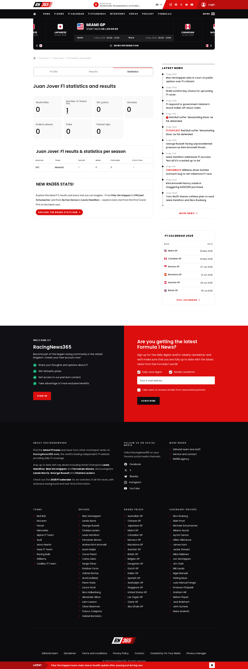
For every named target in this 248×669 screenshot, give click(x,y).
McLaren (42, 520)
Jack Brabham (181, 602)
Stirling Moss (180, 578)
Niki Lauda (178, 568)
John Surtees (180, 606)
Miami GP (133, 530)
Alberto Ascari (181, 530)
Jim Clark (178, 563)
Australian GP (135, 516)
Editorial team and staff (186, 449)
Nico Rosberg (180, 516)
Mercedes (42, 530)
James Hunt (180, 544)
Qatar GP (133, 602)
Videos (133, 13)
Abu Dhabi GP (135, 606)
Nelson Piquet (181, 597)
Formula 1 (44, 58)
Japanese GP (135, 525)
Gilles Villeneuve (182, 540)
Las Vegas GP (135, 597)
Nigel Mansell (180, 573)
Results (93, 71)
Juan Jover (58, 58)
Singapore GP (135, 587)
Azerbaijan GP (135, 582)
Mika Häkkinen (181, 554)
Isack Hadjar (89, 549)
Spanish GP (134, 578)
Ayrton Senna (181, 535)
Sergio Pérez (89, 563)
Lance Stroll (88, 587)
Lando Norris (41, 473)
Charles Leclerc (85, 473)
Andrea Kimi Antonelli (94, 544)
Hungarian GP (135, 563)
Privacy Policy (121, 653)
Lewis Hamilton (90, 535)
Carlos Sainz (89, 559)
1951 (37, 167)
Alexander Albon (91, 597)
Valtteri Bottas (90, 573)
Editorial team (50, 653)
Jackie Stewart (181, 549)
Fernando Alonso (83, 469)
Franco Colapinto (92, 611)
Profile (53, 71)
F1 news (59, 13)
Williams (41, 559)
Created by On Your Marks (165, 653)
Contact (139, 653)
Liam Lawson (89, 602)
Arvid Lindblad (90, 578)
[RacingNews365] (124, 641)
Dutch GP (133, 568)
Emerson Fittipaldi (183, 587)
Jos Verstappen (182, 559)
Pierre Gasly (89, 582)
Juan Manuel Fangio (184, 582)
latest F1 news (51, 450)
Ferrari (40, 525)
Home (46, 13)
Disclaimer (70, 653)
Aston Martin (44, 544)
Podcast (148, 13)
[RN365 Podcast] (117, 4)
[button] (60, 30)
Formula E (165, 13)
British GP (133, 554)
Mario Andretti (181, 611)
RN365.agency (181, 459)
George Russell (59, 473)
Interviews (117, 13)
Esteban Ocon (90, 568)
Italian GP (133, 573)
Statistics (132, 71)
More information (124, 45)
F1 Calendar (76, 13)
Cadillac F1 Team (46, 563)
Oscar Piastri (89, 554)
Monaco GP (134, 540)
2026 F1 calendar (61, 479)
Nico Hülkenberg (91, 592)
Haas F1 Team (45, 549)
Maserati (59, 167)
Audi (39, 540)
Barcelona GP (135, 544)
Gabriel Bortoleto (92, 616)
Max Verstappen (56, 469)
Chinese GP (134, 520)
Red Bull (41, 516)
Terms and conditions (94, 653)
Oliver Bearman (91, 606)
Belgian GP (134, 559)
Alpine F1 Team (45, 535)
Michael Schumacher (185, 525)
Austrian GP (134, 549)
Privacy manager (196, 653)
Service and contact (185, 454)
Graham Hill (179, 592)
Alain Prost (179, 520)
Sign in (42, 395)
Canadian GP (135, 535)
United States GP (137, 592)
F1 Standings (97, 13)
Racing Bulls (43, 554)
